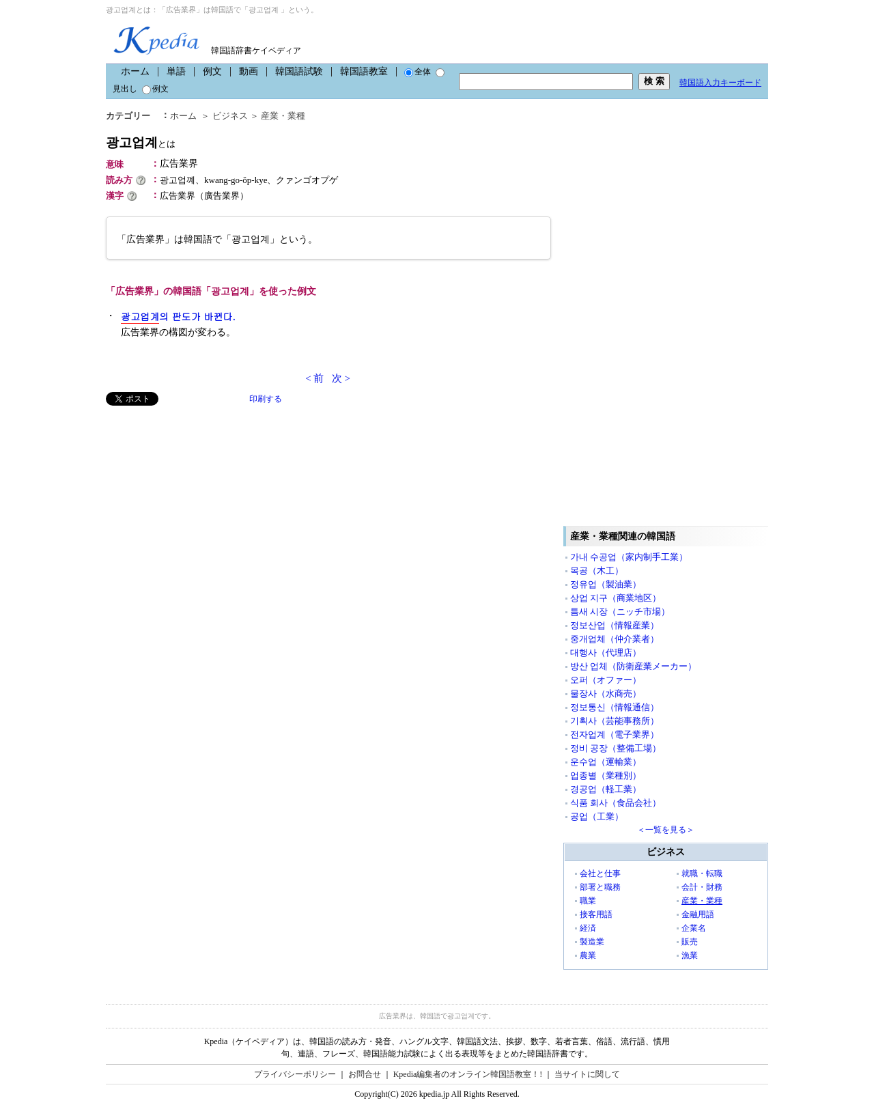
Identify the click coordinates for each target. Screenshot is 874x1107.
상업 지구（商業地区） (615, 598)
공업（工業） (596, 816)
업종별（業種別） (605, 775)
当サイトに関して (587, 1074)
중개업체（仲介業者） (614, 639)
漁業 (689, 955)
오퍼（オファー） (605, 680)
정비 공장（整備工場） (615, 748)
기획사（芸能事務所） (614, 721)
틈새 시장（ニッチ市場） (620, 611)
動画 (248, 71)
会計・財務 (701, 887)
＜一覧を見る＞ (665, 830)
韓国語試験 (299, 71)
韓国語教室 (364, 71)
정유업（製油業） (605, 584)
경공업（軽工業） (605, 789)
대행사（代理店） (605, 652)
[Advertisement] (208, 501)
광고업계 (140, 142)
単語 (176, 71)
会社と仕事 (600, 873)
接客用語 (596, 914)
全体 (417, 71)
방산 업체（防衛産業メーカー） (633, 666)
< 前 (314, 378)
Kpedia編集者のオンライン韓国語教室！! (468, 1074)
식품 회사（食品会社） (615, 803)
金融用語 (697, 914)
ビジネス (230, 116)
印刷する (265, 399)
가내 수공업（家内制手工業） (629, 557)
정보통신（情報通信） (614, 707)
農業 (588, 955)
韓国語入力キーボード (720, 82)
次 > (341, 378)
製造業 (592, 942)
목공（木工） (596, 570)
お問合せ (364, 1074)
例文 (212, 71)
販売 (689, 942)
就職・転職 (701, 873)
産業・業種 (283, 116)
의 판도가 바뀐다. (178, 316)
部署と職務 (600, 887)
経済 (588, 928)
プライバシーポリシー (295, 1074)
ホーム (135, 71)
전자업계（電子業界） (614, 734)
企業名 (693, 928)
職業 (588, 901)
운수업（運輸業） (605, 762)
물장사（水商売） (605, 693)
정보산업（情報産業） (614, 625)
